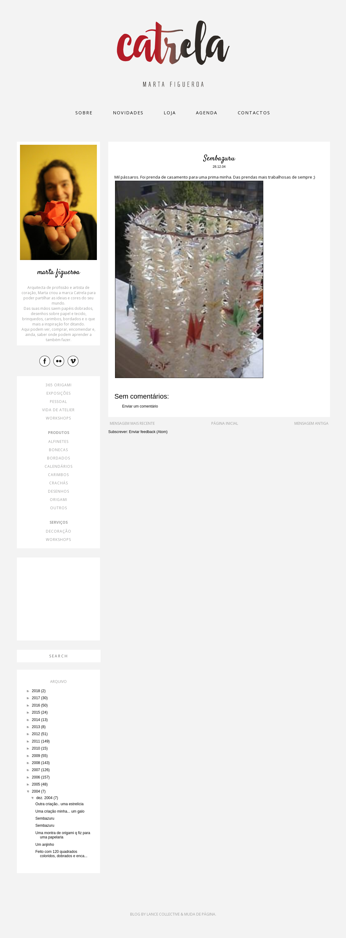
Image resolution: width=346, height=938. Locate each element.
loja (170, 113)
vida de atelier (58, 409)
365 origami (59, 385)
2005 (36, 784)
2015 (36, 712)
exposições (58, 393)
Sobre (84, 113)
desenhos (58, 491)
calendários (59, 466)
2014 (36, 720)
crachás (58, 483)
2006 (36, 777)
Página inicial (224, 423)
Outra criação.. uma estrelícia (59, 804)
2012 (36, 734)
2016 (36, 705)
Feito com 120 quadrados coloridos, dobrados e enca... (61, 853)
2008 (36, 763)
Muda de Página (199, 914)
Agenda (206, 113)
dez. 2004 (45, 798)
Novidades (128, 113)
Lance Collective (163, 914)
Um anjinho (44, 844)
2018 (36, 691)
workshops (58, 418)
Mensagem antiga (311, 423)
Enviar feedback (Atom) (148, 432)
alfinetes (58, 441)
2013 (36, 727)
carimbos (58, 474)
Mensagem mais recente (132, 423)
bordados (58, 458)
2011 (36, 741)
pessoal (58, 401)
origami (58, 499)
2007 (36, 770)
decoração (58, 531)
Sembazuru (44, 818)
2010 (36, 748)
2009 (36, 756)
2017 (36, 698)
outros (58, 507)
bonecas (58, 449)
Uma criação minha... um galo (59, 811)
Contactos (254, 113)
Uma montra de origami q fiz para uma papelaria (62, 835)
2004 (36, 791)
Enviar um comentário (140, 406)
